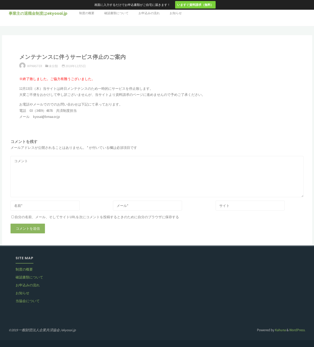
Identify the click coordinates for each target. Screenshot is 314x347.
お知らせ (22, 293)
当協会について (28, 301)
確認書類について (29, 277)
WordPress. (297, 330)
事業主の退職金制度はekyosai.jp (38, 13)
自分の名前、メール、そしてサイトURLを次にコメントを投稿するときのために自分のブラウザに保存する (95, 217)
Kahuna (280, 330)
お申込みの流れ (28, 285)
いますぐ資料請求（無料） (195, 4)
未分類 (53, 66)
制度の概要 (24, 269)
